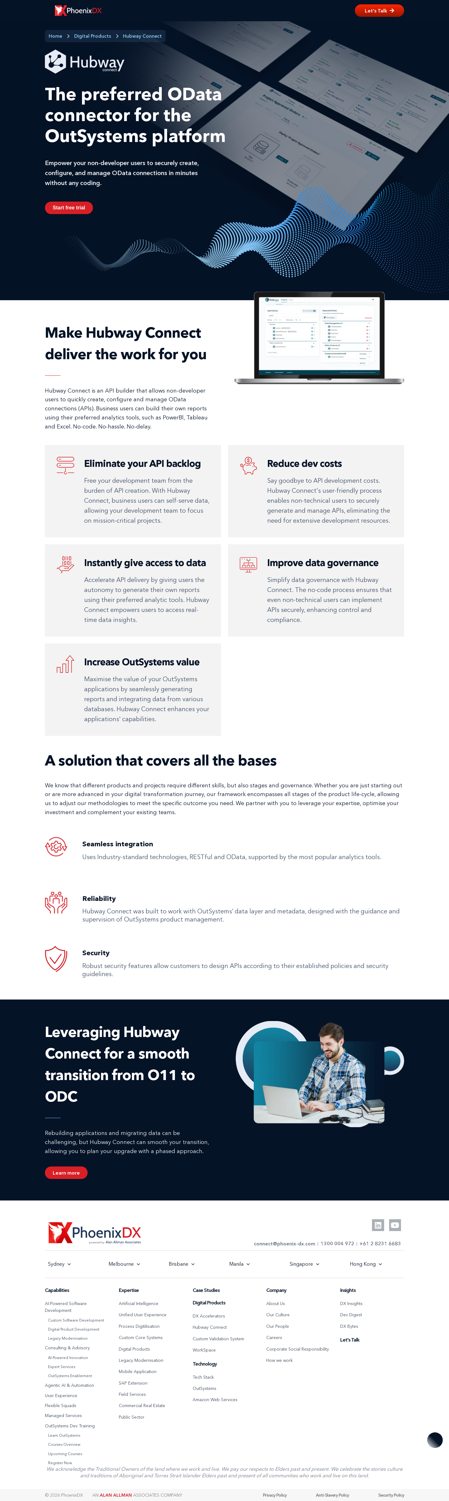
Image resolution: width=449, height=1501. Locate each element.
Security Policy (391, 1495)
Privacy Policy (275, 1495)
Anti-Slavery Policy (332, 1495)
